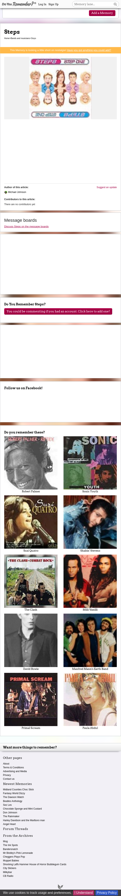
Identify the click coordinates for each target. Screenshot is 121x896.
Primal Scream (30, 701)
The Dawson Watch (13, 797)
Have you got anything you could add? (89, 50)
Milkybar (7, 872)
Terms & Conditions (13, 767)
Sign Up (53, 4)
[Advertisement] (60, 152)
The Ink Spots (10, 845)
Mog (5, 841)
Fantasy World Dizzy (14, 793)
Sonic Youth (90, 464)
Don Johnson (10, 812)
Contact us (8, 779)
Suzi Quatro (30, 523)
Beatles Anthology (12, 801)
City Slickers (9, 868)
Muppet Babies (11, 860)
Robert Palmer (30, 464)
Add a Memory (102, 13)
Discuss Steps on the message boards (26, 226)
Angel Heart (9, 824)
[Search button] (115, 4)
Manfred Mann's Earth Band (90, 642)
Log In (42, 4)
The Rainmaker (11, 816)
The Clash (30, 583)
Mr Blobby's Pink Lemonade (18, 853)
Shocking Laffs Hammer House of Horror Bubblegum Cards (34, 864)
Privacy (7, 775)
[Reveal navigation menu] (10, 13)
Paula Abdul (90, 701)
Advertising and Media (15, 771)
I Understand (83, 892)
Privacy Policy (107, 892)
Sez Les (7, 805)
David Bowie (30, 642)
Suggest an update (107, 187)
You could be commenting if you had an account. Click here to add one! (58, 311)
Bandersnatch (10, 849)
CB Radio (8, 876)
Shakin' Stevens (90, 523)
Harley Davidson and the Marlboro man (24, 820)
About (6, 763)
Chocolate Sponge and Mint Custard (22, 808)
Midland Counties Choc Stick (18, 789)
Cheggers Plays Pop (14, 856)
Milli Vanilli (90, 583)
